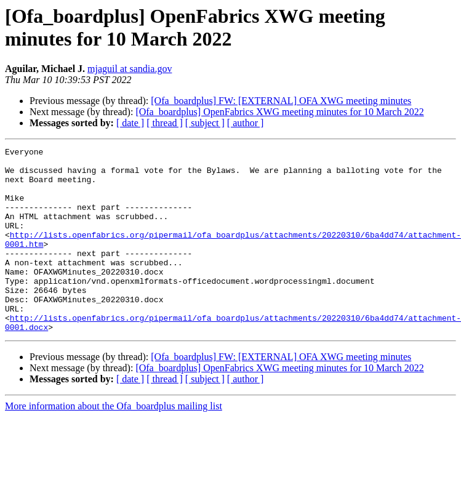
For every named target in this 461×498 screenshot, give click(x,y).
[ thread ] (164, 123)
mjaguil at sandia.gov (129, 68)
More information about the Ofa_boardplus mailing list (113, 443)
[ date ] (130, 123)
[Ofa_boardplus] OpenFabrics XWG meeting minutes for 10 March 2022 (279, 111)
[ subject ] (205, 123)
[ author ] (245, 123)
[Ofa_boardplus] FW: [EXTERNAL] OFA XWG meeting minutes (281, 100)
